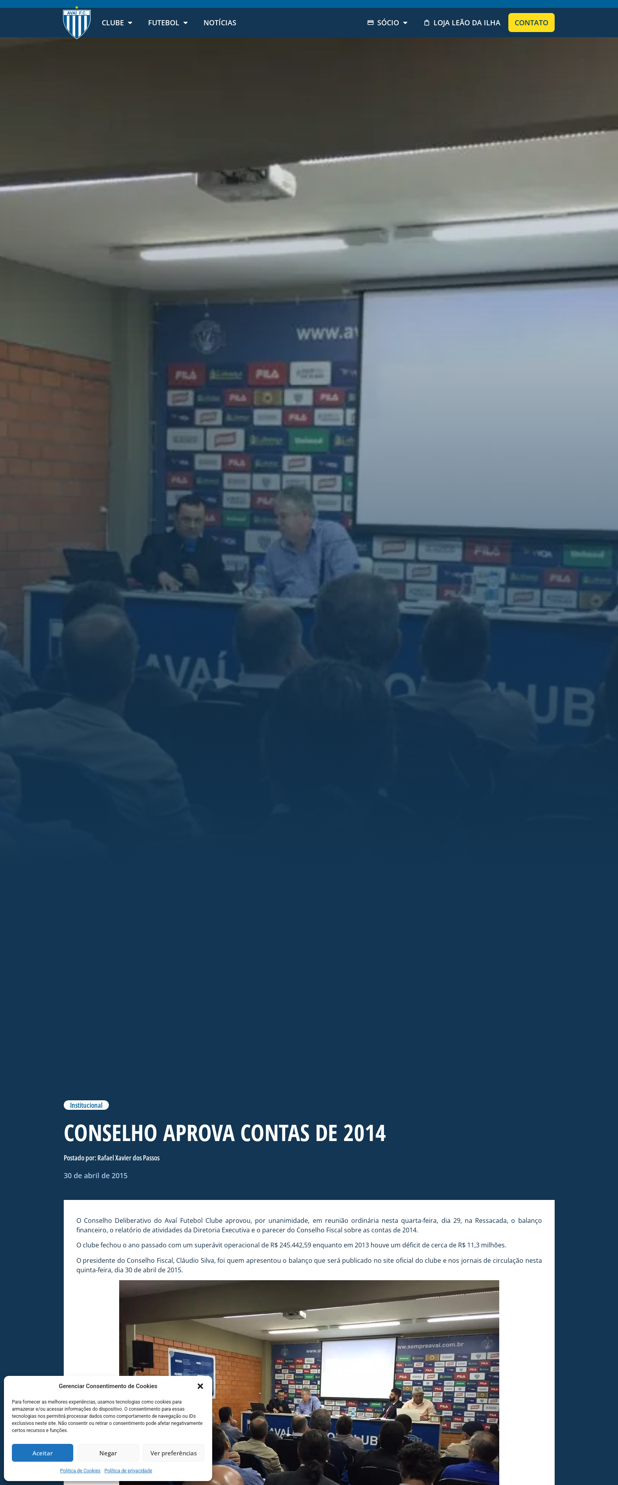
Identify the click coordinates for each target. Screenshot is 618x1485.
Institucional (86, 1105)
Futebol (168, 22)
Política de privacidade (128, 1471)
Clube (117, 22)
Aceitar (42, 1453)
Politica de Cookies (80, 1471)
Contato (531, 22)
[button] (200, 1386)
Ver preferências (173, 1453)
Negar (108, 1453)
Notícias (219, 22)
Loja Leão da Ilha (461, 22)
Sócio (387, 22)
